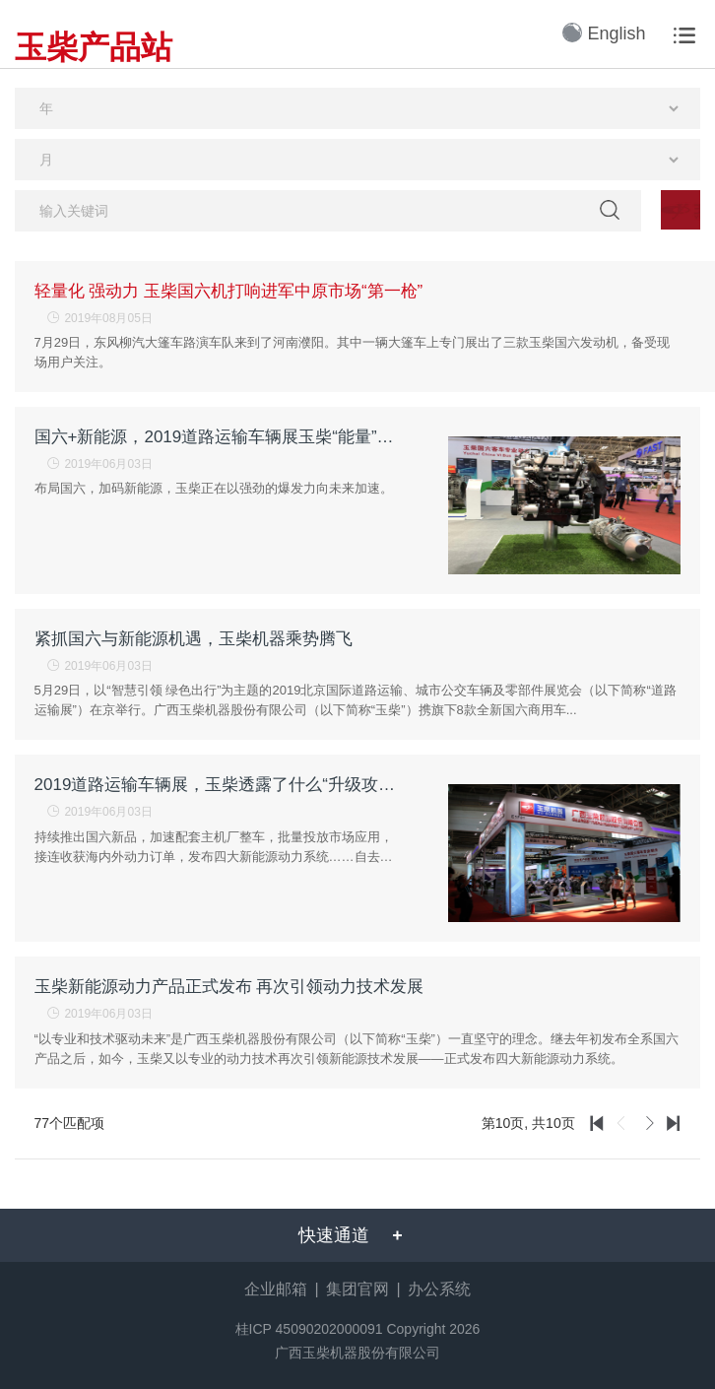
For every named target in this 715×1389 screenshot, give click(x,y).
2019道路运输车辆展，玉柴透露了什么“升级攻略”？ (218, 784)
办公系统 (439, 1289)
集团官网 (357, 1289)
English (603, 33)
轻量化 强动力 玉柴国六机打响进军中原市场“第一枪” (228, 291)
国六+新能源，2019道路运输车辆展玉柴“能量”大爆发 (218, 437)
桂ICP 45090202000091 (309, 1329)
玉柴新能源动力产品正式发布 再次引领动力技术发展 (229, 986)
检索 (609, 210)
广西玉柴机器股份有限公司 (357, 1352)
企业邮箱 (275, 1289)
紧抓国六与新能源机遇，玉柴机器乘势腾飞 (193, 638)
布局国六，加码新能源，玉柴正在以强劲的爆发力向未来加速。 (213, 488)
